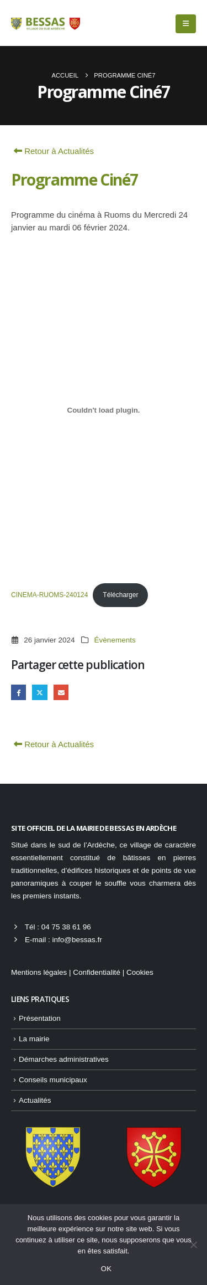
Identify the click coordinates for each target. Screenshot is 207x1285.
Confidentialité (96, 972)
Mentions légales (39, 972)
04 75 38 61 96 (66, 927)
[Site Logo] (45, 23)
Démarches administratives (64, 1059)
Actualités (35, 1100)
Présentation (40, 1018)
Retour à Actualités (52, 151)
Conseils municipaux (53, 1080)
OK (106, 1269)
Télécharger (120, 595)
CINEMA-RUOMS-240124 (49, 595)
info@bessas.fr (77, 940)
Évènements (115, 640)
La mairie (34, 1039)
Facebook (18, 692)
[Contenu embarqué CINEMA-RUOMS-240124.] (103, 410)
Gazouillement (39, 692)
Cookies (139, 972)
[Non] (193, 1244)
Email (61, 692)
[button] (186, 23)
